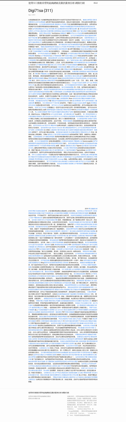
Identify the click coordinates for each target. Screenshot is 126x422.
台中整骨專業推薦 (47, 352)
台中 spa (90, 83)
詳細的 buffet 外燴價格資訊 (53, 283)
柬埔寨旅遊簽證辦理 (61, 245)
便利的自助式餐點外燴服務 (82, 98)
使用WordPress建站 (77, 67)
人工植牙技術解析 (52, 49)
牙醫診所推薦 (68, 69)
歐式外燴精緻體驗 (68, 87)
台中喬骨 (77, 224)
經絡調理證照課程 (42, 143)
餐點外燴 (54, 125)
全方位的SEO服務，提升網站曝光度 (62, 114)
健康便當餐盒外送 (38, 307)
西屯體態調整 (65, 96)
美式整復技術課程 (80, 274)
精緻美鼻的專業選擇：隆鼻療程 (51, 312)
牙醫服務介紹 (44, 74)
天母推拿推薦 (61, 67)
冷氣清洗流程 (78, 249)
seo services (59, 310)
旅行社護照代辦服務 (35, 94)
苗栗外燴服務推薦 (38, 49)
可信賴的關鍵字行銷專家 (40, 51)
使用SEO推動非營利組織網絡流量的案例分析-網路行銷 (56, 3)
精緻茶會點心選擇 (81, 227)
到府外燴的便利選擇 (72, 321)
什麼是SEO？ (65, 231)
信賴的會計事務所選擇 (47, 80)
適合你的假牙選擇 (74, 352)
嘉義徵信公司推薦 (61, 24)
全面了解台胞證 (82, 31)
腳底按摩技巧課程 (67, 112)
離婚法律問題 (87, 20)
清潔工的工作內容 (56, 65)
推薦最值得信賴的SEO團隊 (47, 157)
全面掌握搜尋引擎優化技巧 (80, 245)
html (44, 103)
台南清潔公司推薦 (89, 325)
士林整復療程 (63, 98)
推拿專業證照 (63, 49)
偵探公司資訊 (77, 319)
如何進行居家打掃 (38, 220)
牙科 (33, 155)
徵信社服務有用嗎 (90, 35)
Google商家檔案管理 (79, 157)
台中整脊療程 (78, 164)
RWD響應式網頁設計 (84, 294)
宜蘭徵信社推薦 (40, 236)
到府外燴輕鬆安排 (80, 62)
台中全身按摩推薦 (84, 128)
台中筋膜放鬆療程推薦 (47, 24)
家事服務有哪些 (89, 253)
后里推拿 (65, 262)
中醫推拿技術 (37, 218)
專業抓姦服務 (52, 78)
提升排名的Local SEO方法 (51, 116)
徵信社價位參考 (78, 76)
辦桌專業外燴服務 (38, 78)
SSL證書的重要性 (74, 132)
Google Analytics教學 (79, 83)
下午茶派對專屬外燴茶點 (47, 146)
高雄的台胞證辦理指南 (67, 341)
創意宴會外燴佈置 (62, 132)
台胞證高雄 (65, 355)
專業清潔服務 (69, 312)
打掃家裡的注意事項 (67, 343)
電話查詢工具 (88, 280)
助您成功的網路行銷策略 (83, 96)
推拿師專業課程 (91, 92)
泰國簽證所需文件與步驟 (52, 298)
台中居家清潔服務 (71, 65)
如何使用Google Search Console (51, 128)
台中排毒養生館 (41, 276)
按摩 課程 (59, 157)
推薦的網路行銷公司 (47, 150)
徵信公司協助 (86, 40)
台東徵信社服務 (73, 161)
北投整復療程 (37, 137)
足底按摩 (60, 249)
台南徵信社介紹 (44, 348)
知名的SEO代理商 (72, 346)
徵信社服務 (43, 316)
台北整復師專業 (82, 119)
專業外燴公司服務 (42, 301)
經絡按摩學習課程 (57, 143)
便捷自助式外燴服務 (37, 98)
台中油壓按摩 (71, 247)
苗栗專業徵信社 (89, 38)
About (96, 3)
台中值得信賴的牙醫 (74, 53)
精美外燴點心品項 (71, 56)
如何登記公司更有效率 (84, 211)
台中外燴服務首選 (71, 85)
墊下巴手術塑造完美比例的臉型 (57, 161)
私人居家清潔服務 (50, 98)
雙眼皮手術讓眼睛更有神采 (53, 89)
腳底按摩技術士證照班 (50, 366)
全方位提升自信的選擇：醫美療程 (39, 245)
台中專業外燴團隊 (82, 310)
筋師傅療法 (68, 76)
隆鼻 (77, 341)
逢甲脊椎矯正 (73, 236)
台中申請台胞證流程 (40, 31)
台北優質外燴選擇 (41, 155)
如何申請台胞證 (56, 323)
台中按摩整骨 (76, 269)
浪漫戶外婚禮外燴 (47, 213)
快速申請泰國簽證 (77, 215)
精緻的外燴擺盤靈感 (67, 26)
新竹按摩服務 (41, 22)
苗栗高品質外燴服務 (88, 269)
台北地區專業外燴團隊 (61, 213)
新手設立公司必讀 (76, 33)
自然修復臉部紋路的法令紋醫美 (71, 301)
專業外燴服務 (67, 121)
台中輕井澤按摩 (68, 249)
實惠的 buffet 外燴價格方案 (64, 289)
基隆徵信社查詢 (70, 146)
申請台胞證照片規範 (65, 319)
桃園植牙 (63, 33)
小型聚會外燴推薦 (67, 141)
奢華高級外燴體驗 (89, 231)
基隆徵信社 (90, 157)
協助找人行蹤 (52, 134)
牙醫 (36, 74)
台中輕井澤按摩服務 (57, 242)
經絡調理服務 (39, 283)
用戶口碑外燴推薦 (88, 101)
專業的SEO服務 (83, 213)
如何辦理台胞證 (51, 236)
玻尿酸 (38, 213)
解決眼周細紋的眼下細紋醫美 (67, 294)
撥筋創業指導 (53, 58)
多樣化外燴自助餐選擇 (53, 231)
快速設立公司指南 (61, 47)
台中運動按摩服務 (42, 65)
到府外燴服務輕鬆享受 (86, 287)
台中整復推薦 (45, 56)
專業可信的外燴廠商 (54, 112)
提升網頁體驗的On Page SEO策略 (43, 29)
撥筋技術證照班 (73, 287)
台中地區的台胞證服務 (67, 116)
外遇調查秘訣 (67, 157)
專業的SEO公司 (85, 132)
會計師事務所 (76, 101)
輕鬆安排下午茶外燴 (52, 103)
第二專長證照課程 (89, 114)
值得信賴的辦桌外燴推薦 (41, 92)
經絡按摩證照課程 (68, 78)
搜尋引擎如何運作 (45, 33)
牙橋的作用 (34, 157)
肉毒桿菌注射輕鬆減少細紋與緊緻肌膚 (60, 31)
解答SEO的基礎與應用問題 (53, 262)
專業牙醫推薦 (85, 53)
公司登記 (84, 265)
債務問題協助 (51, 110)
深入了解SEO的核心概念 (75, 60)
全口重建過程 (81, 305)
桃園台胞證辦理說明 (47, 47)
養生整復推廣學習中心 (70, 128)
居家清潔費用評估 (34, 262)
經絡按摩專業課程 (71, 285)
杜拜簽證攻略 (45, 260)
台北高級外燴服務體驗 (65, 58)
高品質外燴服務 (74, 222)
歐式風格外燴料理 (45, 249)
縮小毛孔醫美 (88, 89)
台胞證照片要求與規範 (57, 130)
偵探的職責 (82, 341)
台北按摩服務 (67, 92)
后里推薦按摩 (89, 143)
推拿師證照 (80, 280)
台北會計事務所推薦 (70, 148)
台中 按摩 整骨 (66, 269)
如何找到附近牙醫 (81, 357)
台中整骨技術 (79, 253)
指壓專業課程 (81, 58)
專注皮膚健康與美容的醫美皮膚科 (66, 29)
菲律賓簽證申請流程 (44, 69)
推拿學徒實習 (88, 69)
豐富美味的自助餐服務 (60, 352)
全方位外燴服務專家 (77, 35)
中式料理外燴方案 (62, 236)
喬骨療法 (80, 85)
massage (61, 159)
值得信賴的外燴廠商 (90, 260)
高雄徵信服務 (40, 211)
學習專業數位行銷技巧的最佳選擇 (78, 47)
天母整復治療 (73, 213)
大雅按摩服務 (91, 292)
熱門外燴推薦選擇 (74, 44)
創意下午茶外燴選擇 (64, 366)
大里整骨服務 (57, 92)
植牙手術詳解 (32, 38)
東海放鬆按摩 (84, 29)
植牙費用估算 (59, 150)
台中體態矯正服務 (50, 355)
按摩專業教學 (87, 215)
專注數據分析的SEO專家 (85, 323)
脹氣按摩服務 (62, 316)
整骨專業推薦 (91, 341)
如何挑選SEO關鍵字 (82, 110)
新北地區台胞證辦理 (76, 231)
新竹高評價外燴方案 (86, 222)
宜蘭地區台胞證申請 (83, 337)
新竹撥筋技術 (63, 44)
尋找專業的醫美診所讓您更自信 (84, 26)
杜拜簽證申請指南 (80, 78)
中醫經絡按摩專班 (81, 334)
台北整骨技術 (92, 227)
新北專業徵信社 (40, 247)
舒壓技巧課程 (92, 119)
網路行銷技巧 (63, 276)
